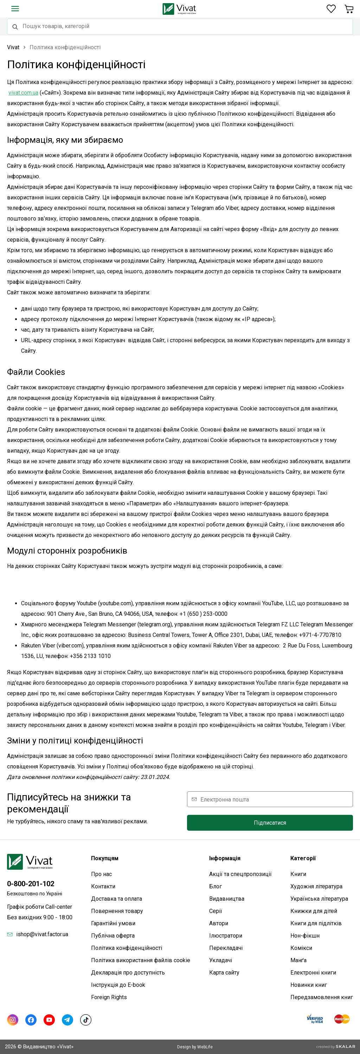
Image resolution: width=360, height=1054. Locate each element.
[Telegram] (67, 1020)
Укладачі (220, 960)
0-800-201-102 (30, 884)
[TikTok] (85, 1020)
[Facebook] (31, 1020)
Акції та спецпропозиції (240, 874)
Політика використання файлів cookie (140, 960)
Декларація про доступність (128, 972)
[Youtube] (49, 1020)
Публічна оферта (113, 935)
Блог (215, 886)
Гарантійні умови (113, 923)
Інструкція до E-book (118, 985)
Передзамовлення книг (321, 997)
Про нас (101, 874)
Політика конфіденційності (126, 948)
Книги (298, 874)
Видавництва (226, 898)
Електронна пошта (224, 799)
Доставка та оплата (116, 898)
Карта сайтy (224, 972)
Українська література (319, 898)
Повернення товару (117, 911)
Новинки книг (308, 985)
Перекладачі (226, 948)
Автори (218, 923)
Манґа (298, 960)
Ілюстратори (225, 935)
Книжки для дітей (313, 911)
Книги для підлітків (316, 923)
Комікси (301, 948)
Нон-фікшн (305, 935)
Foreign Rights (109, 997)
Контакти (103, 886)
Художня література (316, 886)
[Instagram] (12, 1020)
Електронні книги (313, 972)
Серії (215, 911)
